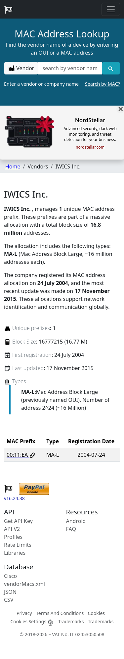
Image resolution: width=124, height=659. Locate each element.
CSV (9, 599)
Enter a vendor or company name (62, 84)
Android (76, 521)
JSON (10, 591)
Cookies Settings (32, 621)
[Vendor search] (111, 68)
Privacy (24, 613)
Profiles (13, 537)
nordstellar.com (90, 147)
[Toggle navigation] (111, 9)
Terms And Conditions (60, 613)
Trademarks (71, 621)
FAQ (71, 529)
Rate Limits (17, 544)
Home (13, 166)
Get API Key (18, 521)
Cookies (96, 613)
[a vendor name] (70, 68)
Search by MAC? (102, 84)
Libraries (14, 552)
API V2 (12, 529)
